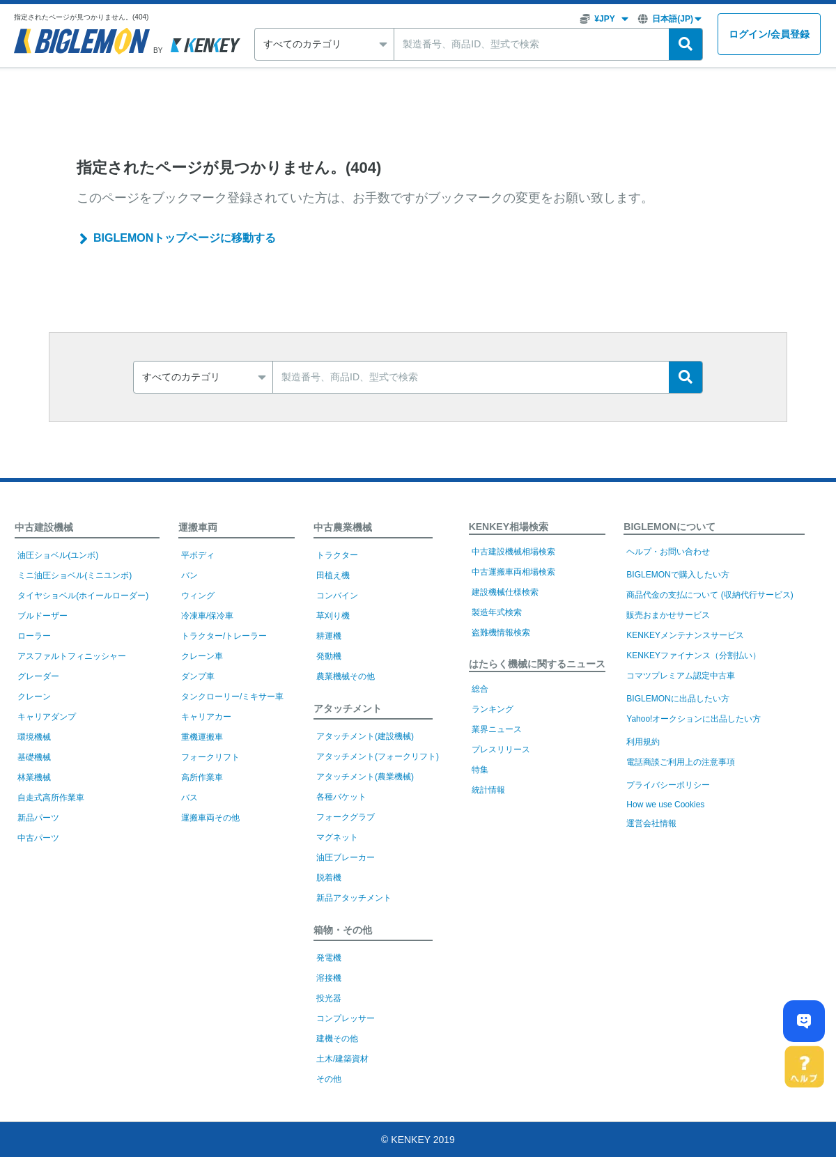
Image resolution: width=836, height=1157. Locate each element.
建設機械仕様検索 (505, 592)
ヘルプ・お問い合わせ (668, 552)
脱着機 (328, 878)
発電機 (328, 958)
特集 (480, 770)
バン (189, 575)
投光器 (328, 998)
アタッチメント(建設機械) (365, 736)
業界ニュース (497, 729)
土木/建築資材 (342, 1059)
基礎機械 (34, 757)
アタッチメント (348, 708)
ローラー (34, 636)
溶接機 (328, 978)
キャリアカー (206, 717)
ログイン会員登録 (769, 34)
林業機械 (34, 777)
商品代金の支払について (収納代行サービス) (709, 595)
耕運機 (328, 636)
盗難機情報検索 (501, 632)
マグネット (337, 837)
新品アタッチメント (354, 898)
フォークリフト (210, 757)
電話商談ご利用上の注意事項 (680, 762)
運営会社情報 (651, 823)
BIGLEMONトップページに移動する (184, 238)
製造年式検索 (497, 612)
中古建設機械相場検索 (513, 552)
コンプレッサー (345, 1018)
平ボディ (198, 555)
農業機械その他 (345, 676)
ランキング (492, 709)
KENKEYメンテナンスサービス (685, 635)
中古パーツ (38, 838)
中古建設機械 (44, 527)
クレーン (34, 696)
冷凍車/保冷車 (207, 616)
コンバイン (337, 595)
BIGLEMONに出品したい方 (677, 699)
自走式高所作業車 (50, 797)
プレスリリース (501, 749)
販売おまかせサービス (668, 615)
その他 (328, 1079)
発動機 (328, 656)
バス (189, 797)
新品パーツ (38, 818)
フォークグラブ (345, 817)
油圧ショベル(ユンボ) (57, 555)
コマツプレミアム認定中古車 (680, 676)
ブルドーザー (42, 616)
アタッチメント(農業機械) (365, 777)
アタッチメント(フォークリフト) (377, 756)
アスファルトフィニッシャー (71, 656)
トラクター (337, 555)
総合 (480, 689)
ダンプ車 (198, 676)
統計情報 (488, 790)
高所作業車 (202, 777)
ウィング (198, 595)
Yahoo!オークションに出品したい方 (693, 719)
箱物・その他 (343, 929)
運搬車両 (197, 527)
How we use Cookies (665, 804)
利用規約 (643, 742)
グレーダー (38, 676)
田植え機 (333, 575)
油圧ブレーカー (345, 857)
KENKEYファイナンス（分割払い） (693, 655)
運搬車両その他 (210, 818)
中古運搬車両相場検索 (513, 572)
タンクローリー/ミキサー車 (232, 696)
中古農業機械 (343, 527)
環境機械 (34, 737)
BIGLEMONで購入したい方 (677, 575)
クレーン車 (202, 656)
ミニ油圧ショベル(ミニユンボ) (74, 575)
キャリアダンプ (46, 717)
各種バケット (341, 797)
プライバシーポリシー (668, 785)
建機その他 (337, 1038)
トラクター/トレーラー (224, 636)
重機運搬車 (202, 737)
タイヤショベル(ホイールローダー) (82, 595)
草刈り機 (333, 616)
